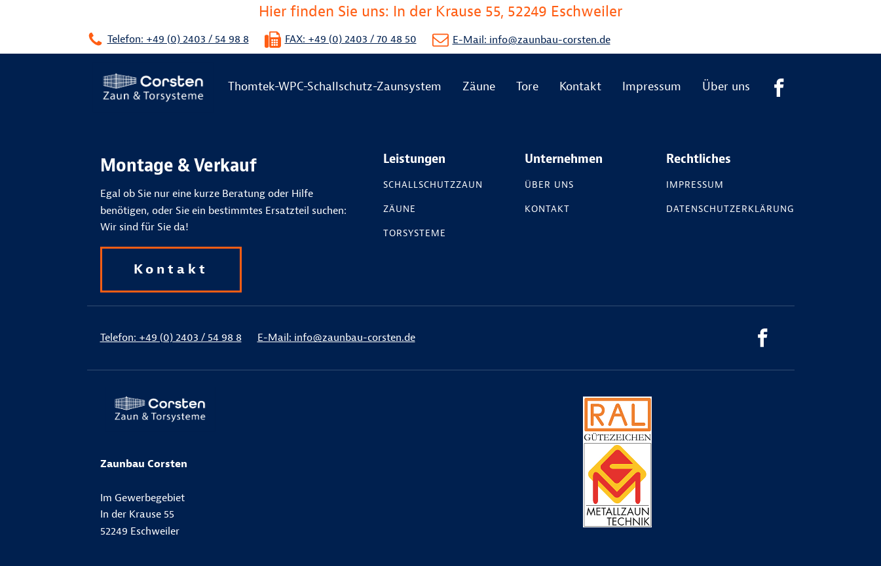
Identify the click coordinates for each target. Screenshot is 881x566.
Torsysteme (414, 233)
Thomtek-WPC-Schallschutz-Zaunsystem (334, 86)
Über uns (726, 86)
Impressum (651, 86)
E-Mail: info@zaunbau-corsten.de (531, 39)
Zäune (478, 86)
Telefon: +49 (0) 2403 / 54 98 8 (178, 39)
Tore (527, 86)
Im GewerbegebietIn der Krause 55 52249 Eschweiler (143, 497)
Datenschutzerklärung (730, 209)
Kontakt (580, 86)
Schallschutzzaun (433, 185)
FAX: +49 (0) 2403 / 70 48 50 (351, 39)
